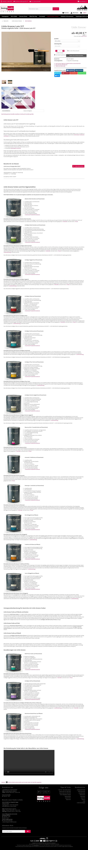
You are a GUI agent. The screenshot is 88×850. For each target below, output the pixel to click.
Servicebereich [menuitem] (82, 1)
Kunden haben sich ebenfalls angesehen (32, 782)
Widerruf (83, 799)
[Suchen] (56, 8)
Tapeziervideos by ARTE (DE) (65, 791)
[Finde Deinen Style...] (43, 8)
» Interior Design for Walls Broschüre (9, 821)
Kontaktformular (82, 793)
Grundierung (28, 114)
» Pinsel (76, 221)
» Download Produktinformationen (32, 214)
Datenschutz (82, 796)
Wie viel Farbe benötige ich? (60, 64)
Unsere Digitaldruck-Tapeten (65, 794)
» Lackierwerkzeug (12, 285)
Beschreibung (4, 114)
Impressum (83, 797)
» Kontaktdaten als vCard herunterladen (9, 789)
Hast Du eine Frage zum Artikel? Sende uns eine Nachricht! (67, 63)
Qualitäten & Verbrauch (20, 114)
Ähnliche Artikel (11, 782)
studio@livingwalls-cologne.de (10, 808)
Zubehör (4, 782)
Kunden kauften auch (19, 782)
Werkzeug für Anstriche (16, 148)
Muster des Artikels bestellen (76, 55)
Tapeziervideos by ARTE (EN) (65, 793)
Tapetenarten (68, 799)
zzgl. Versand (84, 36)
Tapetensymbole (68, 796)
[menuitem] (43, 8)
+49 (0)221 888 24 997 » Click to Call (12, 792)
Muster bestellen (11, 114)
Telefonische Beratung (59, 66)
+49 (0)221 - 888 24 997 (6, 1)
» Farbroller (64, 221)
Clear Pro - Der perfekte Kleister (64, 789)
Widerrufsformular (81, 791)
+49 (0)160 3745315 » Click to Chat (13, 811)
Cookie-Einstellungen (81, 802)
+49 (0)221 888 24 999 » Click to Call (12, 810)
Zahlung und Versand (81, 789)
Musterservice (82, 794)
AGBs (84, 801)
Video (32, 114)
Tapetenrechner (68, 797)
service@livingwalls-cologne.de (10, 791)
